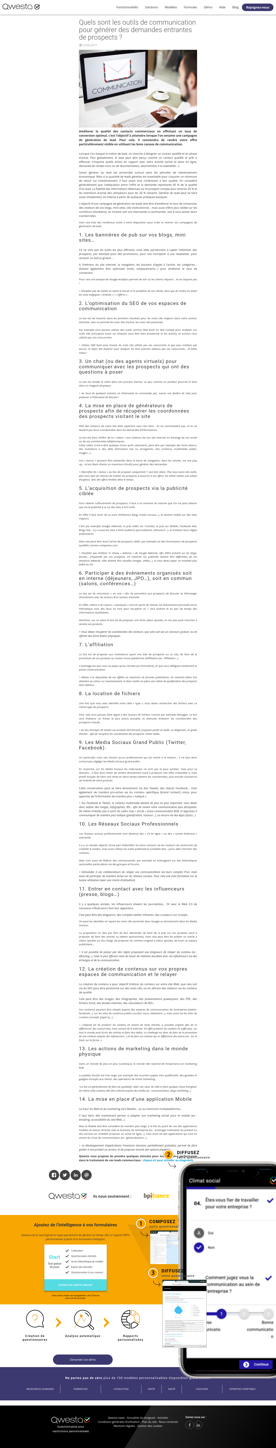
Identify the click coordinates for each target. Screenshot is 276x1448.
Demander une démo (83, 1359)
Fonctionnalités (127, 7)
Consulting (121, 1389)
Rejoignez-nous (257, 7)
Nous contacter (168, 1422)
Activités (163, 1418)
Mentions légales (124, 1426)
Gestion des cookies (149, 1426)
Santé (171, 1389)
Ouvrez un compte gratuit (75, 1284)
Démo (208, 7)
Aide (222, 7)
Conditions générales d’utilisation (119, 1422)
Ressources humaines (40, 1389)
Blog (235, 7)
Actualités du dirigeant (141, 1418)
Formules (190, 7)
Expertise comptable (242, 1389)
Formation (80, 1389)
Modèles (171, 7)
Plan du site (149, 1422)
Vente (151, 1389)
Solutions (151, 7)
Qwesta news (116, 1418)
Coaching (202, 1389)
